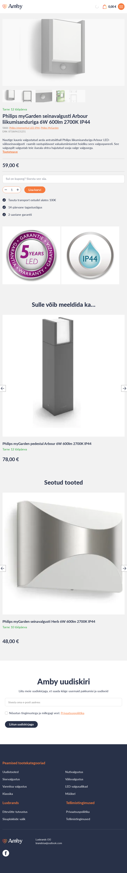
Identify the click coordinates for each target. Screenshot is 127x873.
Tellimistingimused (78, 819)
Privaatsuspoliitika (72, 713)
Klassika (7, 793)
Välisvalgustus (74, 779)
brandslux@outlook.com (49, 843)
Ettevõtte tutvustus (14, 811)
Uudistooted (10, 772)
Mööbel (70, 793)
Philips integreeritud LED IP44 (24, 127)
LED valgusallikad (76, 786)
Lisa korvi (34, 190)
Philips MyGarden (50, 127)
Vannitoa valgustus (14, 786)
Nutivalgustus (74, 772)
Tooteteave (10, 152)
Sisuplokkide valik (13, 819)
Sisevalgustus (11, 779)
